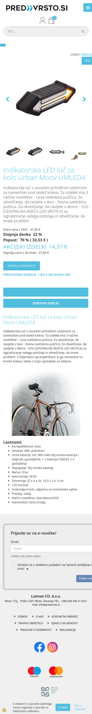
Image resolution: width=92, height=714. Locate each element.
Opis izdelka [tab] (46, 292)
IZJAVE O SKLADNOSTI (64, 623)
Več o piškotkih (80, 707)
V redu (63, 707)
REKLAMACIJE (68, 630)
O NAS (40, 616)
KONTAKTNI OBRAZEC (65, 616)
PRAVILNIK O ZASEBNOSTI (35, 630)
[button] (84, 100)
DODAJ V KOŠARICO (21, 266)
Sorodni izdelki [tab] (46, 303)
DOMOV (22, 616)
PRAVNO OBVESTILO (30, 623)
